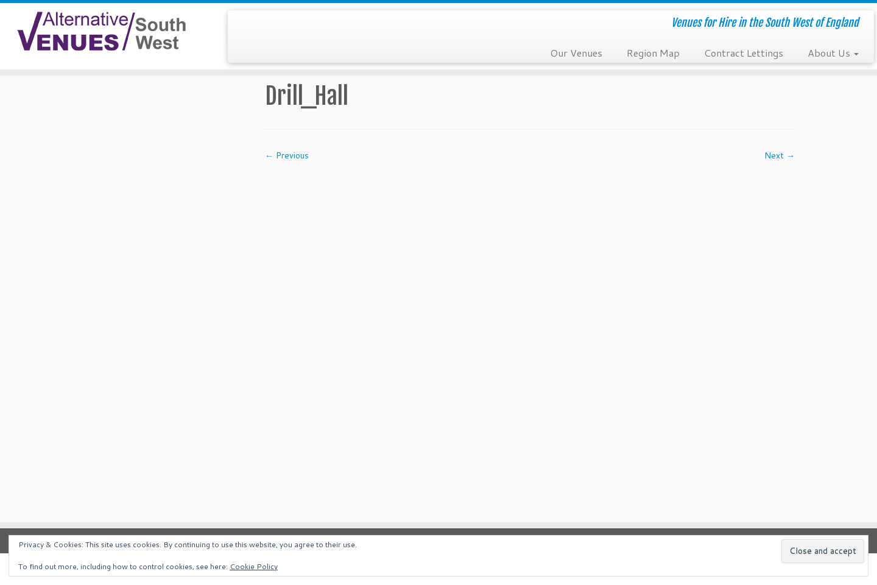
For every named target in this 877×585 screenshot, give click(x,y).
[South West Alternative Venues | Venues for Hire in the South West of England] (101, 31)
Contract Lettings (743, 53)
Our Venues (576, 53)
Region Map (653, 53)
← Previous (287, 155)
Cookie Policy (254, 566)
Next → (779, 155)
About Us (833, 53)
